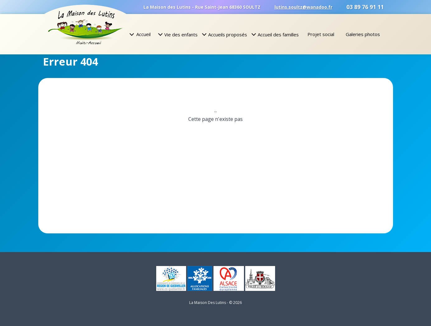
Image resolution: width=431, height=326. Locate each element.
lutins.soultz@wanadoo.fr (303, 7)
